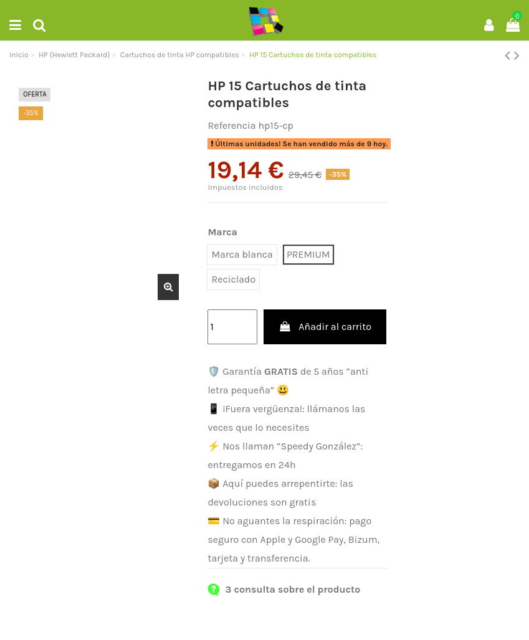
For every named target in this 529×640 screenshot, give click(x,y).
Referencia (231, 125)
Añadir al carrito (325, 326)
